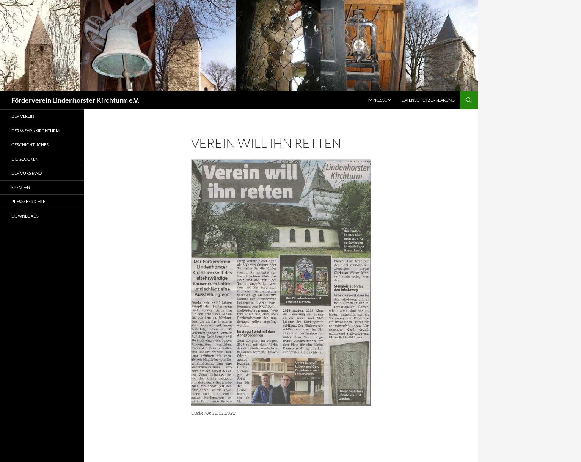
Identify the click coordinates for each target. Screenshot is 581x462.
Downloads (25, 215)
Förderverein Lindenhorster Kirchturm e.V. (75, 100)
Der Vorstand (26, 173)
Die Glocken (24, 159)
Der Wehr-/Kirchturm (35, 130)
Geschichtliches (30, 144)
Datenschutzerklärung (428, 99)
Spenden (20, 187)
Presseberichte (28, 201)
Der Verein (22, 116)
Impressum (379, 99)
